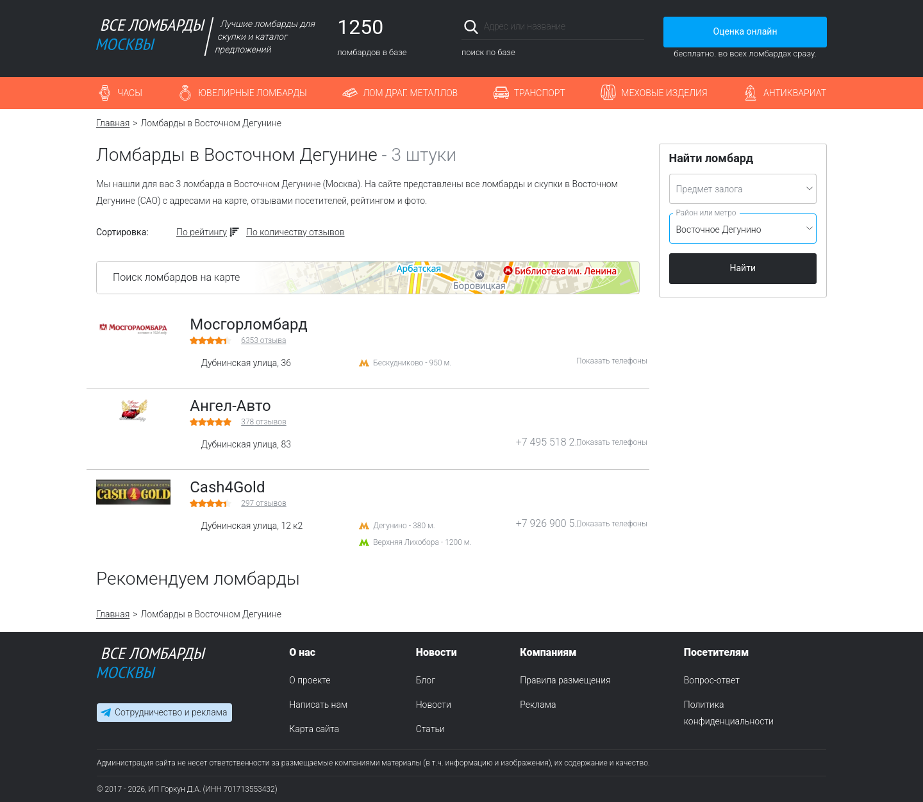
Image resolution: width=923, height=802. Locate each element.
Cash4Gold (227, 487)
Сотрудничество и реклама (171, 712)
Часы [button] (129, 93)
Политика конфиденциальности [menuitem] (729, 712)
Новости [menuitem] (433, 704)
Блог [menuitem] (425, 680)
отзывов (263, 421)
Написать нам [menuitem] (318, 704)
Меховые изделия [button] (664, 93)
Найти (743, 268)
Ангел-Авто (230, 406)
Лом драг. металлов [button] (410, 93)
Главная (112, 123)
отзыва (263, 340)
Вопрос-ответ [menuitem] (712, 680)
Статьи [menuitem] (430, 729)
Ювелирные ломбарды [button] (252, 93)
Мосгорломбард (249, 324)
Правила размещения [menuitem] (565, 680)
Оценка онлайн (745, 31)
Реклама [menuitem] (538, 704)
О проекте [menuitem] (309, 680)
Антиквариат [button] (794, 93)
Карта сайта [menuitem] (314, 729)
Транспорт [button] (539, 93)
